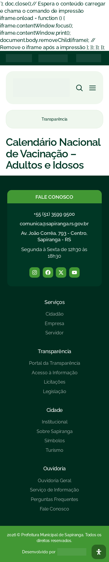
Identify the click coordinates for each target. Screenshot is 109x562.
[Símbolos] (54, 443)
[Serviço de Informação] (54, 492)
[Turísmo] (54, 452)
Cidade (55, 410)
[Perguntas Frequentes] (54, 501)
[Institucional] (54, 424)
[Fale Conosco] (54, 511)
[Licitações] (55, 384)
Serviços (54, 302)
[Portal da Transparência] (55, 365)
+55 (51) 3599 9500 (54, 214)
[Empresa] (54, 326)
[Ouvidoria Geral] (54, 483)
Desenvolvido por (39, 552)
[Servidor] (54, 335)
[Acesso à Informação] (55, 375)
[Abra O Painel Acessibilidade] (99, 552)
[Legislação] (55, 394)
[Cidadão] (54, 316)
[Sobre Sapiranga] (54, 433)
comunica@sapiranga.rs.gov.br (54, 223)
